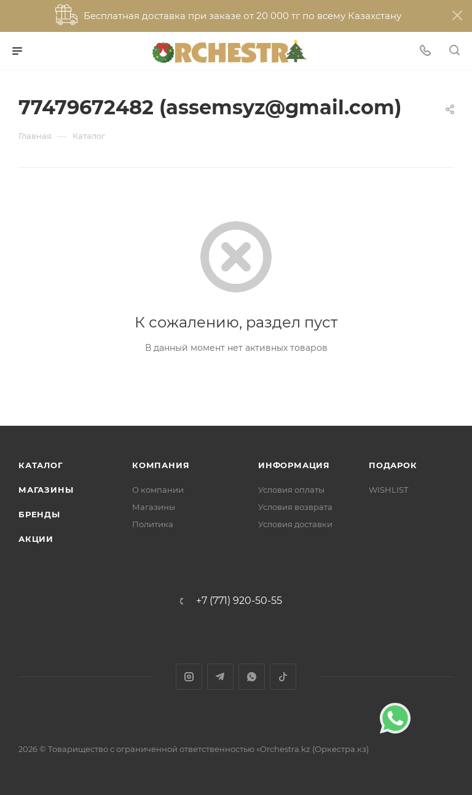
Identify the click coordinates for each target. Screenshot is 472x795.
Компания (160, 465)
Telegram (220, 677)
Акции (35, 539)
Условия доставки (295, 524)
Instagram (189, 677)
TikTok (283, 677)
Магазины (45, 490)
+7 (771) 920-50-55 (239, 601)
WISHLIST (388, 490)
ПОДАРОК (393, 465)
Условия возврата (295, 507)
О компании (158, 490)
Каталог (40, 465)
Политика (152, 524)
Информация (294, 465)
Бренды (39, 514)
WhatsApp (251, 677)
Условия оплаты (291, 490)
